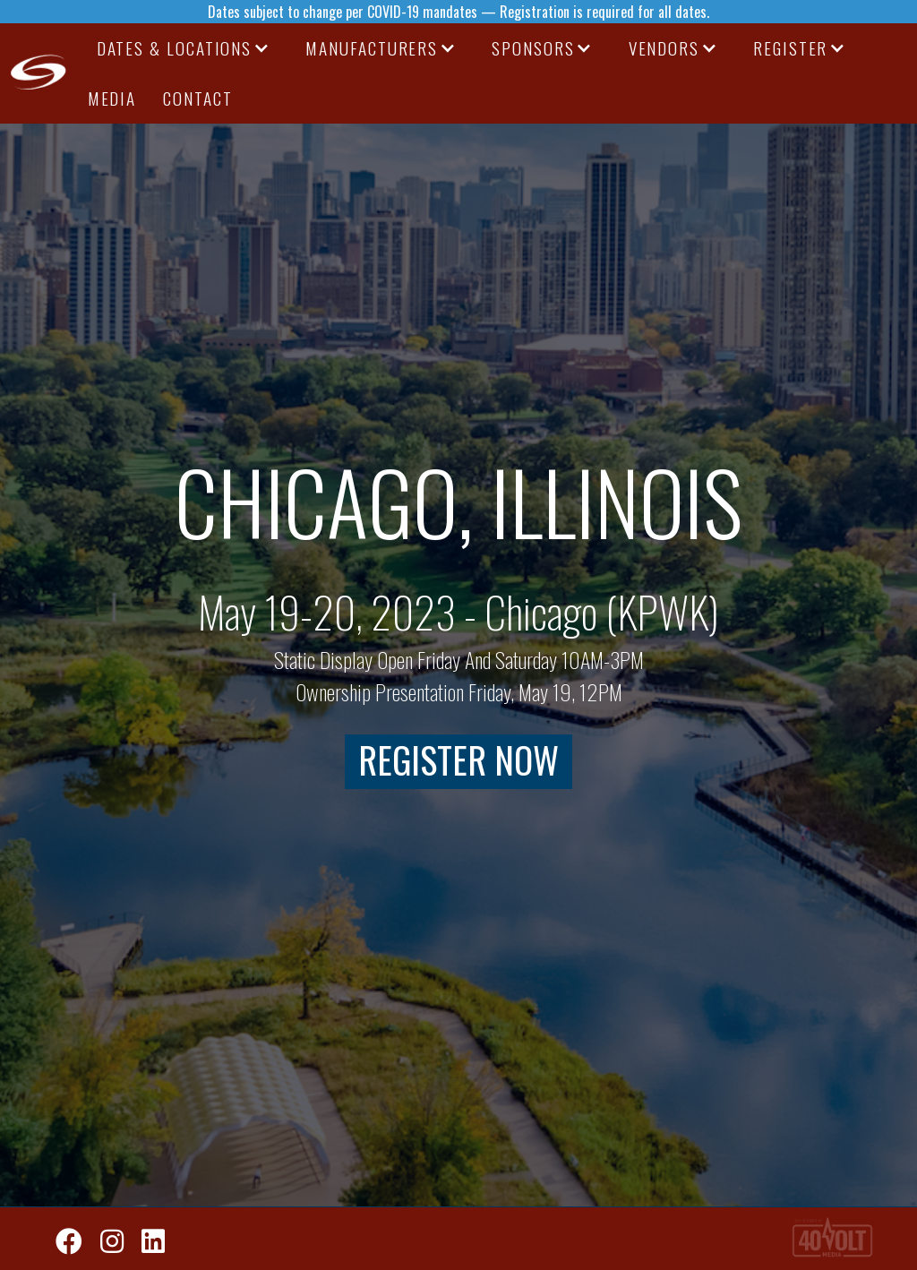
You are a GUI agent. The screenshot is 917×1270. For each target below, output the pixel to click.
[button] (183, 48)
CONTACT (197, 98)
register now (458, 760)
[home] (39, 73)
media (112, 98)
